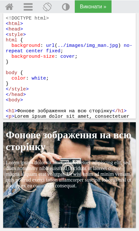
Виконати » (93, 6)
